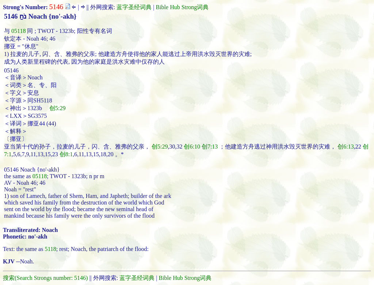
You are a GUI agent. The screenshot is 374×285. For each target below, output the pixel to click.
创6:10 (192, 146)
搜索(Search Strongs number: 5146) (45, 278)
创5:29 (57, 108)
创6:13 (345, 146)
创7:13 (210, 146)
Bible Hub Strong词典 (182, 7)
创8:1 (66, 154)
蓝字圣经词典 (134, 7)
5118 (50, 249)
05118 (18, 31)
